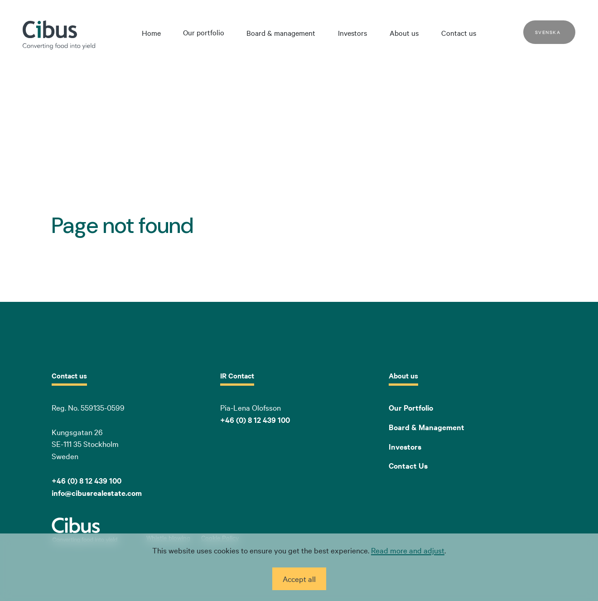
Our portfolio (203, 32)
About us (404, 33)
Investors (352, 33)
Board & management (280, 33)
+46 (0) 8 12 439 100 (255, 419)
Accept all (299, 578)
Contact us (458, 33)
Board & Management (426, 427)
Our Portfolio (411, 407)
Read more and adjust (407, 550)
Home (151, 33)
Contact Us (408, 465)
